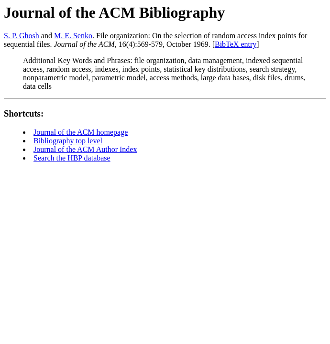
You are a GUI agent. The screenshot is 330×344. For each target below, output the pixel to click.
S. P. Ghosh (21, 36)
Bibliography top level (67, 141)
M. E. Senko (73, 36)
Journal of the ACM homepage (80, 132)
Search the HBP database (71, 158)
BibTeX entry (235, 44)
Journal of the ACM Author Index (85, 149)
